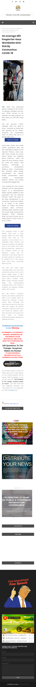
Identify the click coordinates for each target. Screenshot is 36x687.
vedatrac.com (13, 390)
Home (3, 28)
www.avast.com (14, 403)
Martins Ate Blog (23, 684)
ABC (3, 107)
